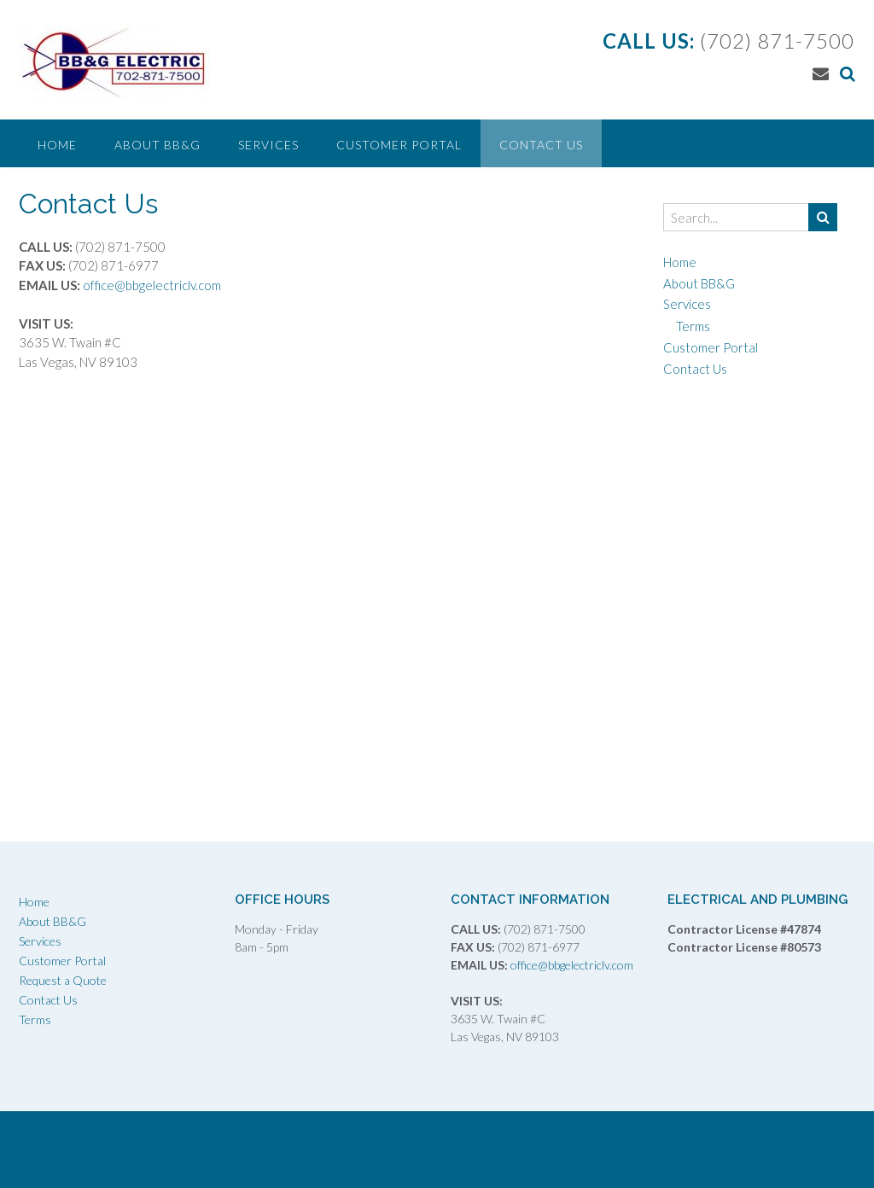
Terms (693, 326)
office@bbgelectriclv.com (150, 285)
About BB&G (157, 144)
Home (57, 144)
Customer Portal (399, 144)
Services (268, 144)
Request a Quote (63, 980)
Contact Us (541, 144)
